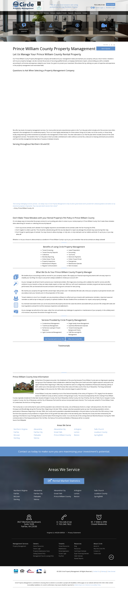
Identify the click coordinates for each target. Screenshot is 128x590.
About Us (39, 13)
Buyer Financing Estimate (81, 553)
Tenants (70, 13)
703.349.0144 (97, 4)
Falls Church (99, 429)
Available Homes (61, 13)
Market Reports (78, 558)
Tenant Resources (64, 545)
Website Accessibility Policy (93, 584)
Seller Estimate (78, 555)
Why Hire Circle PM (75, 339)
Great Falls (58, 432)
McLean (17, 435)
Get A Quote (110, 4)
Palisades (38, 435)
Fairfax (17, 432)
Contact (85, 13)
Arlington (78, 429)
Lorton (77, 432)
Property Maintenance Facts (41, 550)
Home (32, 13)
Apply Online (94, 13)
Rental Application (64, 550)
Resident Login (110, 8)
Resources (78, 13)
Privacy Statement (74, 532)
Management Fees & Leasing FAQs (43, 555)
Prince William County (63, 435)
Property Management (19, 545)
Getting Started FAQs (39, 553)
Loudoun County (101, 432)
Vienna (37, 437)
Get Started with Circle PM (54, 339)
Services (46, 13)
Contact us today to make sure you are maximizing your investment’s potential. (64, 451)
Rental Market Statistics (64, 480)
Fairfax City (39, 432)
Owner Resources (38, 545)
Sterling (17, 437)
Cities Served (111, 571)
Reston (77, 435)
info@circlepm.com (79, 584)
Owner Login (99, 8)
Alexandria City (60, 429)
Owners (52, 13)
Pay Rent (61, 555)
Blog (75, 545)
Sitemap (103, 571)
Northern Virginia (21, 429)
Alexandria (38, 429)
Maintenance (62, 548)
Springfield (98, 435)
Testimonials (97, 553)
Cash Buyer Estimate (80, 550)
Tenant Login (62, 553)
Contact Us (97, 550)
